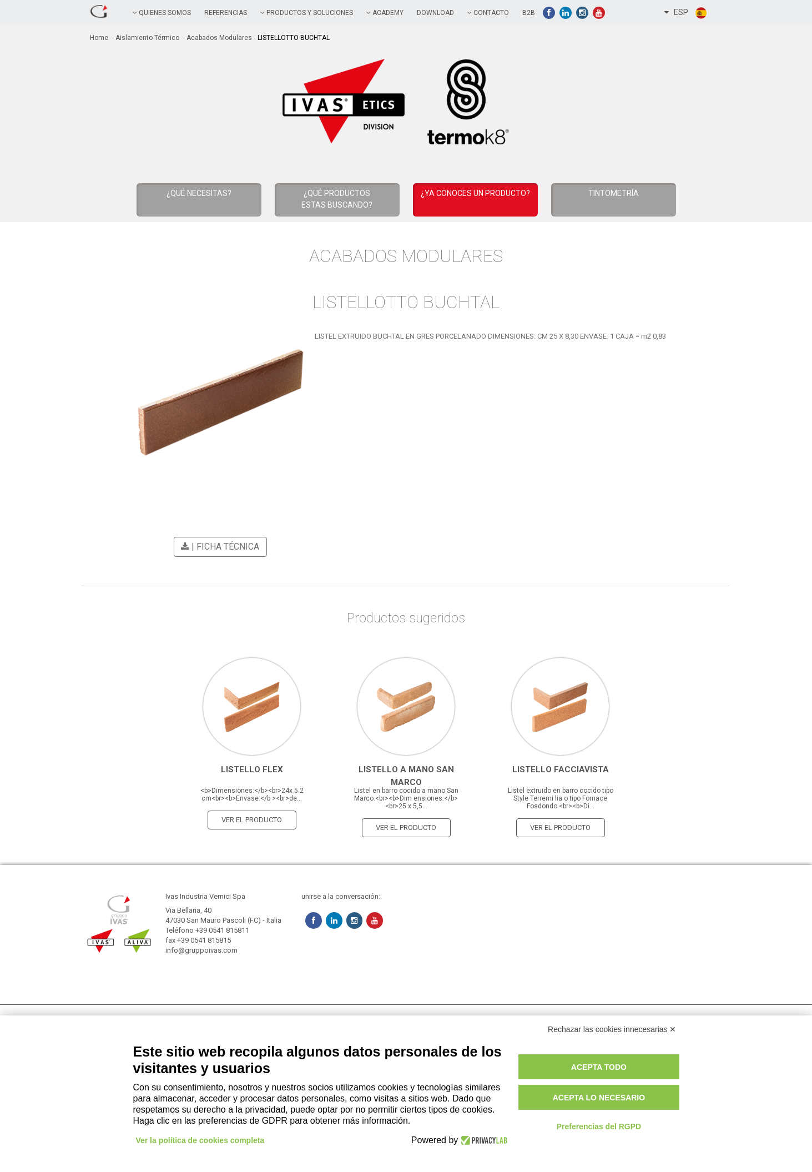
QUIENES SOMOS (162, 13)
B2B (528, 13)
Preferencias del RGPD (599, 1126)
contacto (488, 13)
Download (435, 13)
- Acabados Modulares (216, 38)
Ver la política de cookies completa (200, 1140)
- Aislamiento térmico (144, 38)
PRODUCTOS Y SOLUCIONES (306, 13)
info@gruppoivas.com (201, 950)
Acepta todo (599, 1067)
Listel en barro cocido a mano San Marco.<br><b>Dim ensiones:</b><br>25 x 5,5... (406, 798)
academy (385, 13)
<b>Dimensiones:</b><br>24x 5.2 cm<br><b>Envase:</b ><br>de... (252, 794)
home (99, 38)
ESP (686, 13)
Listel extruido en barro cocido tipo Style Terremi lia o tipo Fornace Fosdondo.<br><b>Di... (560, 798)
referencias (225, 13)
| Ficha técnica (218, 546)
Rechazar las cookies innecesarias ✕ (612, 1029)
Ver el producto (251, 820)
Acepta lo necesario (599, 1097)
